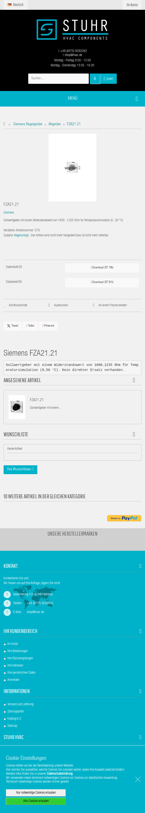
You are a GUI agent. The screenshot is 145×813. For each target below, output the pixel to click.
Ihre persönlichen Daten (21, 673)
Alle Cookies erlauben (36, 801)
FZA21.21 (37, 400)
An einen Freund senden (113, 305)
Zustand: (8, 235)
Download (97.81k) (102, 282)
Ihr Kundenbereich (20, 631)
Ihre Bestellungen (17, 651)
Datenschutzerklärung (59, 774)
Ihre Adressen (15, 665)
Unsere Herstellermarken (73, 533)
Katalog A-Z (14, 719)
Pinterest (48, 326)
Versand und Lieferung (20, 704)
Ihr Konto (12, 644)
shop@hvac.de (72, 55)
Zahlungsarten (15, 711)
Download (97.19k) (102, 267)
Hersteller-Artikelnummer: (19, 230)
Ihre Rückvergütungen (20, 658)
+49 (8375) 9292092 (72, 51)
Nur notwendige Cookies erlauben (36, 793)
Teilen (30, 326)
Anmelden (13, 680)
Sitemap (12, 726)
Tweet (12, 326)
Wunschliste (16, 434)
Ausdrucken (61, 305)
